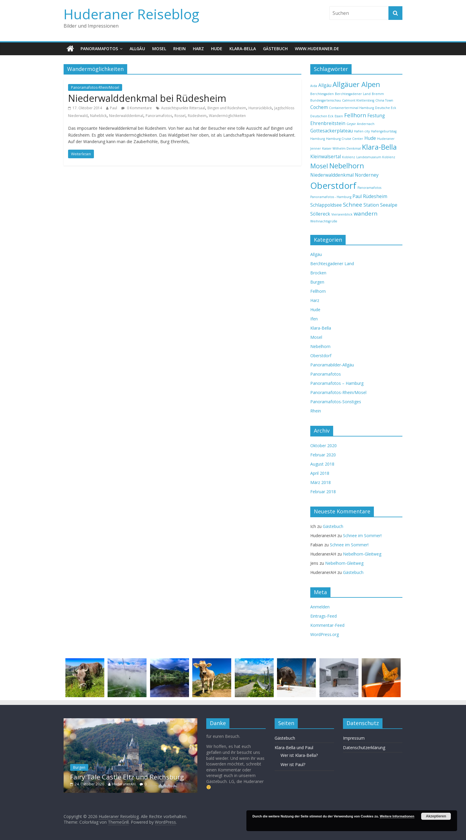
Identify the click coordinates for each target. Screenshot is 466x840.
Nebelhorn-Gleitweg (362, 554)
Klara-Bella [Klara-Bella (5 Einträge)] (379, 147)
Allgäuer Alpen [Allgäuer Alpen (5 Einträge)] (356, 84)
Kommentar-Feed (327, 625)
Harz (198, 48)
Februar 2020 (323, 455)
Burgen (317, 282)
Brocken (318, 273)
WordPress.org (324, 634)
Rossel (179, 115)
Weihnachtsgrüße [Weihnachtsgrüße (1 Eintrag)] (323, 221)
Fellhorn (318, 291)
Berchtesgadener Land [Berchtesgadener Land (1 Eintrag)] (353, 94)
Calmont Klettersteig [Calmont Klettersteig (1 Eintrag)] (358, 100)
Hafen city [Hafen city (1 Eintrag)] (362, 131)
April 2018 (319, 473)
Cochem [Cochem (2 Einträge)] (319, 107)
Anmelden (320, 607)
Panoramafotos (99, 48)
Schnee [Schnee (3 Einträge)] (352, 204)
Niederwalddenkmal (126, 115)
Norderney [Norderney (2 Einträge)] (367, 175)
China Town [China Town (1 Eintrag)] (384, 100)
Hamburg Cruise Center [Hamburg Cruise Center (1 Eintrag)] (344, 139)
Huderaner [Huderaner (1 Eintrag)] (386, 139)
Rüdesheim (197, 115)
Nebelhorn (320, 346)
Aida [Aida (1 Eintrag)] (313, 86)
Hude (216, 48)
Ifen (314, 319)
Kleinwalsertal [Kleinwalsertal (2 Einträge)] (325, 156)
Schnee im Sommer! (362, 535)
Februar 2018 (323, 491)
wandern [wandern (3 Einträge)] (365, 213)
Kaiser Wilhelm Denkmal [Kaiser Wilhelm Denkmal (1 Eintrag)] (341, 148)
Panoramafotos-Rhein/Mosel (95, 87)
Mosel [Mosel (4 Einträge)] (319, 166)
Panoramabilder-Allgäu (332, 365)
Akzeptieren (436, 816)
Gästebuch (275, 48)
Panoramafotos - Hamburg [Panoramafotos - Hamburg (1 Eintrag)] (330, 197)
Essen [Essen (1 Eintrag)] (339, 116)
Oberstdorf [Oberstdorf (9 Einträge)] (333, 186)
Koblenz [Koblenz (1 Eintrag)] (348, 157)
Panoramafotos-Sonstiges (335, 401)
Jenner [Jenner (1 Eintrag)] (315, 148)
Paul (113, 107)
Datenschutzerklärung (364, 747)
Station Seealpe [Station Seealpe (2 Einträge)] (380, 205)
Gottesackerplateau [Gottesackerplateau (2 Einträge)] (331, 130)
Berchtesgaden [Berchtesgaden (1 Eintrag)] (322, 94)
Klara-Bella (242, 48)
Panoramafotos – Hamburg (336, 383)
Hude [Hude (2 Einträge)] (370, 138)
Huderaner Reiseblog (131, 14)
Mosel (159, 48)
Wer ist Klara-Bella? (299, 755)
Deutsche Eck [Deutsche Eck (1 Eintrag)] (385, 108)
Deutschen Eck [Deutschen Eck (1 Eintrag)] (321, 116)
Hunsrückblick (260, 107)
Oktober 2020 (323, 445)
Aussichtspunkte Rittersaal (183, 107)
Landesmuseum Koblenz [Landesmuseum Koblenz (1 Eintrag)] (375, 157)
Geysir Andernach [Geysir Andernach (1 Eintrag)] (360, 124)
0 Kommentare (136, 107)
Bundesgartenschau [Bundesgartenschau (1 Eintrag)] (325, 100)
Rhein (179, 48)
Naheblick (98, 115)
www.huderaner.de (317, 48)
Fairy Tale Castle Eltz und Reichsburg (127, 776)
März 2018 (320, 482)
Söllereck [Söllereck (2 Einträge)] (320, 214)
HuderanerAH (124, 784)
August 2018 (322, 464)
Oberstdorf (320, 355)
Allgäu (137, 48)
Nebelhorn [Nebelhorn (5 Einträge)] (346, 165)
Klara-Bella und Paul (294, 747)
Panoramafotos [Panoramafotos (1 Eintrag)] (369, 188)
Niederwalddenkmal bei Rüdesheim (147, 98)
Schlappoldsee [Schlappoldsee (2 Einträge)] (326, 205)
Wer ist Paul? (293, 764)
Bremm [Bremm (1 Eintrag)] (378, 94)
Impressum (354, 738)
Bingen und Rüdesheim (226, 107)
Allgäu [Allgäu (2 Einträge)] (324, 85)
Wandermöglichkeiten (227, 115)
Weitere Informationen (397, 816)
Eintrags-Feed (323, 616)
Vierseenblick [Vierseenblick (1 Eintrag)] (341, 214)
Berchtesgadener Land (332, 263)
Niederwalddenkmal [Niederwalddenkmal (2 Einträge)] (332, 175)
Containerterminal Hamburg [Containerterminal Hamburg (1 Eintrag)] (351, 108)
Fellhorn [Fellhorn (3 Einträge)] (355, 115)
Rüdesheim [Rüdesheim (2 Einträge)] (375, 196)
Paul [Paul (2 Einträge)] (357, 196)
